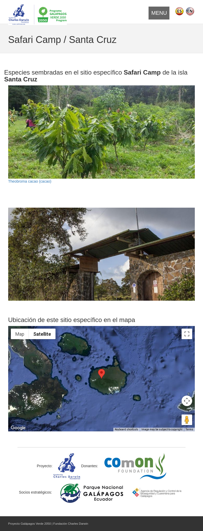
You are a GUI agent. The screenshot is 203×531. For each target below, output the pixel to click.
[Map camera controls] (187, 401)
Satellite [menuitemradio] (42, 334)
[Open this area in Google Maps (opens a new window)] (18, 428)
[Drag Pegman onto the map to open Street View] (187, 420)
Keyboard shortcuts (126, 429)
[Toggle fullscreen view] (187, 334)
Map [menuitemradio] (19, 334)
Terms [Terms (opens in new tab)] (189, 429)
